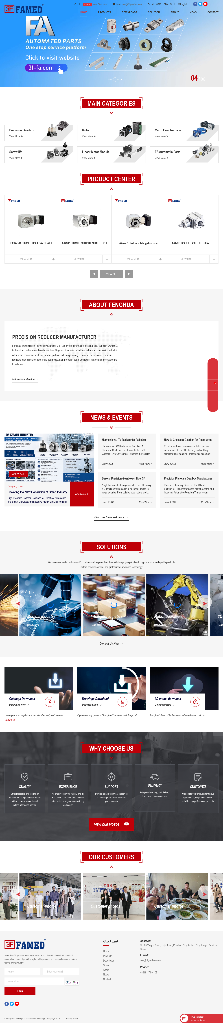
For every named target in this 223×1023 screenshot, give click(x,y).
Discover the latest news (111, 517)
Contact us (9, 719)
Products (104, 12)
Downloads (129, 12)
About (175, 12)
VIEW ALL (111, 273)
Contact (213, 12)
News (193, 12)
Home (83, 12)
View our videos (111, 824)
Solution (154, 12)
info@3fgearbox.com (132, 4)
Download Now (19, 704)
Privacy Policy (72, 1018)
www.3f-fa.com (100, 4)
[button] (94, 274)
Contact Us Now (111, 643)
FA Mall (87, 4)
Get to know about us (25, 379)
